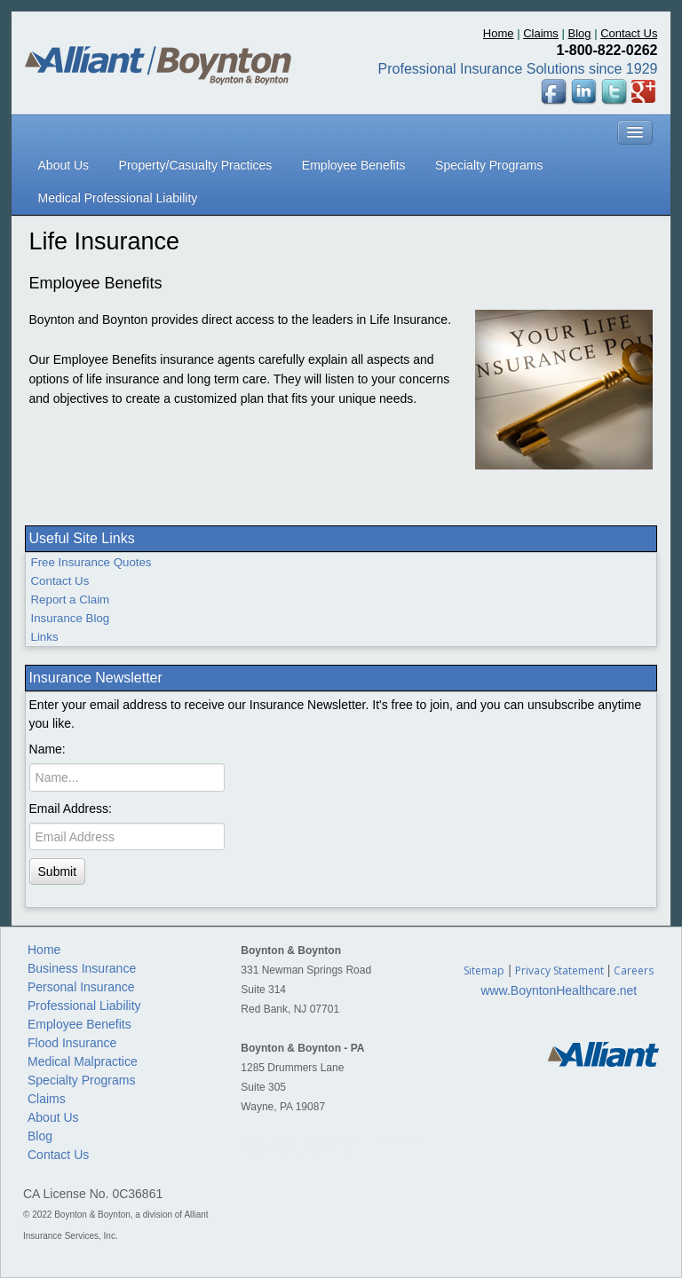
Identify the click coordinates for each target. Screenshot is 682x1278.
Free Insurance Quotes (91, 562)
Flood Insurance (72, 1043)
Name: (47, 749)
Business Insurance (82, 968)
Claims (541, 33)
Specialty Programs (489, 165)
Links (45, 636)
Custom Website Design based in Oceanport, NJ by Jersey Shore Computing (336, 1146)
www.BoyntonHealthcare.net (558, 990)
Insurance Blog (70, 618)
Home (498, 33)
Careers (634, 970)
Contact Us (628, 33)
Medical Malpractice (83, 1061)
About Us (64, 165)
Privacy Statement (559, 970)
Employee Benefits (354, 165)
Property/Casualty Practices (196, 165)
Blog (579, 33)
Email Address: (70, 808)
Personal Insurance (81, 987)
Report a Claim (70, 599)
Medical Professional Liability (118, 198)
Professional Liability (84, 1005)
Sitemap (484, 970)
